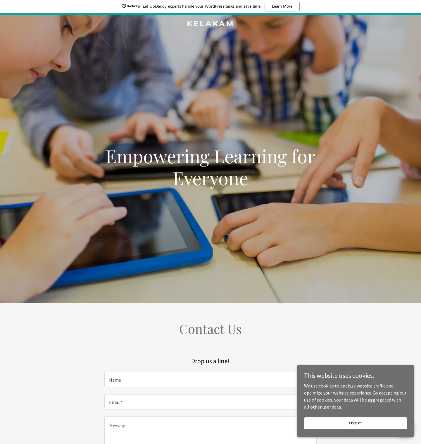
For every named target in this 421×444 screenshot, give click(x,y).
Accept (355, 431)
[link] (210, 25)
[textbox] (210, 379)
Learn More (282, 6)
